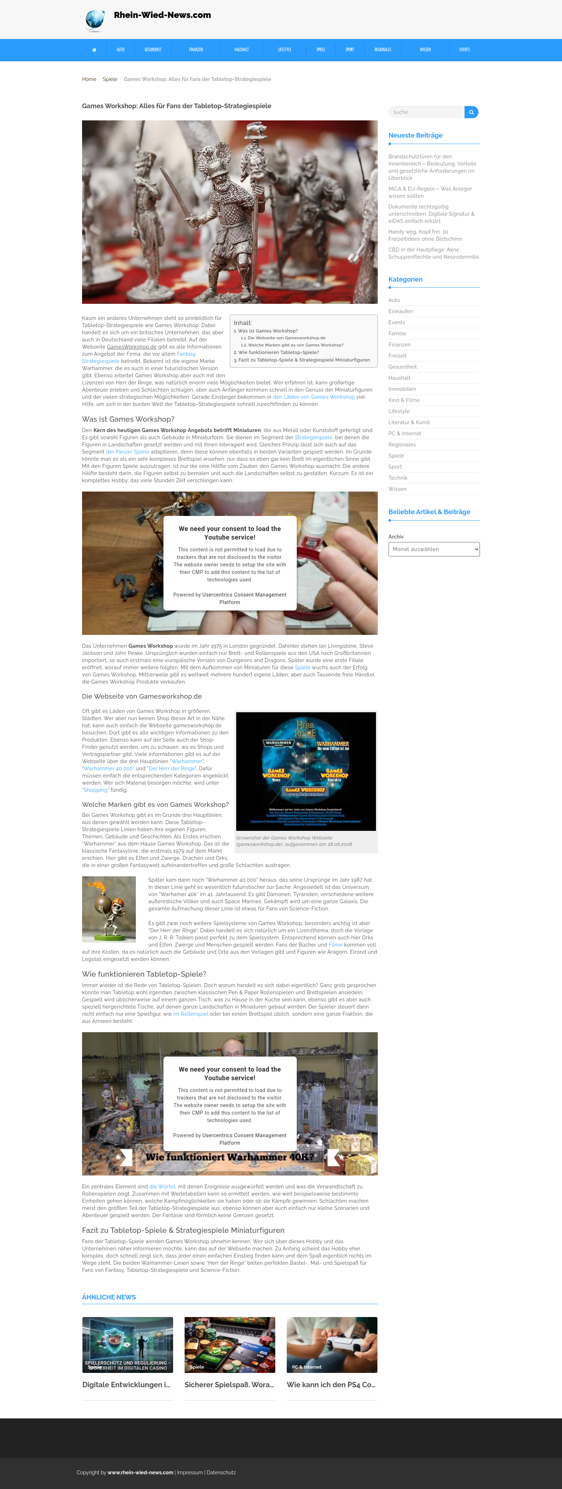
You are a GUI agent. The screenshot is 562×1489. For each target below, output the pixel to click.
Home (89, 79)
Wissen (425, 50)
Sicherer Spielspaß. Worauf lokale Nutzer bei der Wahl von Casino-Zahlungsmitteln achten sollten (230, 1384)
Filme (336, 945)
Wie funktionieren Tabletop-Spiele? (278, 352)
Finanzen (196, 50)
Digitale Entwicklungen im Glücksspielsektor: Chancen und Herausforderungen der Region (127, 1384)
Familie (397, 333)
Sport (350, 50)
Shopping (96, 790)
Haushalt (241, 50)
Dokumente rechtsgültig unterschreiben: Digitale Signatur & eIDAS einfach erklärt (432, 214)
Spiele (320, 50)
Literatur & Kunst (409, 422)
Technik (398, 478)
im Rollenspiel (191, 1014)
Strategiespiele (313, 437)
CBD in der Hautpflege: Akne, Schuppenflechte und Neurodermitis (434, 253)
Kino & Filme (404, 400)
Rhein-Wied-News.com (162, 15)
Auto (120, 50)
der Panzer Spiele (128, 452)
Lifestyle (284, 50)
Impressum (190, 1472)
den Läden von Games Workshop (314, 397)
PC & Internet (405, 433)
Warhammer (187, 761)
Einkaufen (401, 311)
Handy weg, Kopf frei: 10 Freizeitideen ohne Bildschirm (425, 235)
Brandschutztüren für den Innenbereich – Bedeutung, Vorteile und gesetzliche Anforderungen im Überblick (432, 167)
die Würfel (162, 1186)
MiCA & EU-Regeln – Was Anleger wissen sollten (430, 192)
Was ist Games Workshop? (268, 331)
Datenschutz (221, 1472)
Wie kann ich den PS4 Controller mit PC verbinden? (332, 1384)
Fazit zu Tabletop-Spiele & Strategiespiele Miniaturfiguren (304, 360)
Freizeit (397, 356)
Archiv (396, 537)
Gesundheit (153, 50)
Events (464, 50)
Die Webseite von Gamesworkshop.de (287, 337)
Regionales (383, 50)
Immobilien (402, 389)
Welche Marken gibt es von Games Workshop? (295, 345)
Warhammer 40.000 (108, 768)
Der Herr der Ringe (172, 768)
